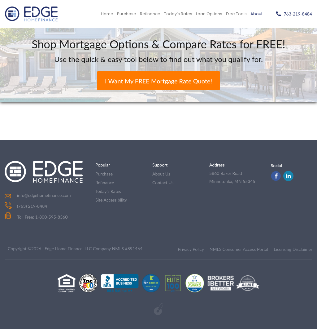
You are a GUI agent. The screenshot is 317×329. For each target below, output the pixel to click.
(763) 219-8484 (32, 206)
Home (107, 14)
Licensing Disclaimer (293, 249)
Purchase (126, 14)
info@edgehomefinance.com (44, 195)
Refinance (150, 14)
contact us (162, 182)
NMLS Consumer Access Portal (239, 249)
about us (161, 173)
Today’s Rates (178, 14)
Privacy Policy (191, 249)
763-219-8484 (298, 13)
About (256, 14)
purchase (104, 173)
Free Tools (236, 14)
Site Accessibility (111, 199)
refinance (104, 182)
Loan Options (209, 14)
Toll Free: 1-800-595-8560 (36, 217)
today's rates (108, 191)
